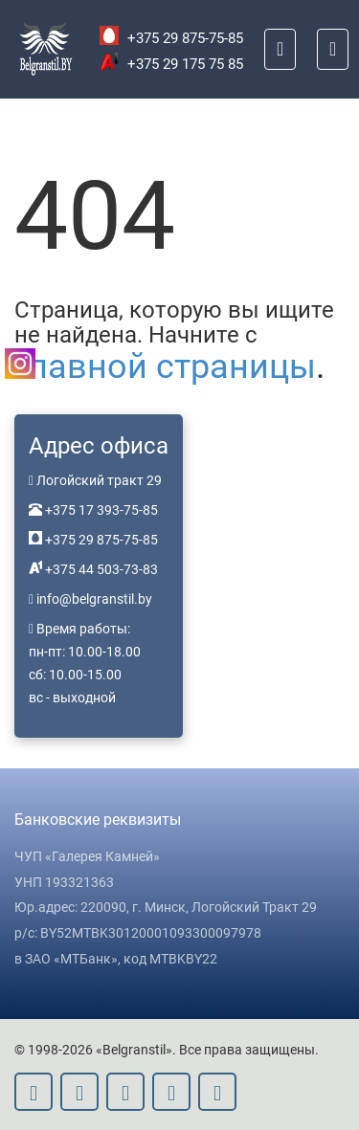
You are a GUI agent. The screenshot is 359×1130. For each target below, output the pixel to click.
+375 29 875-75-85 (171, 38)
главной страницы (165, 366)
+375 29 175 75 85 (171, 64)
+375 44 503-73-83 (100, 569)
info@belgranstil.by (94, 599)
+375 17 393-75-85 (100, 510)
